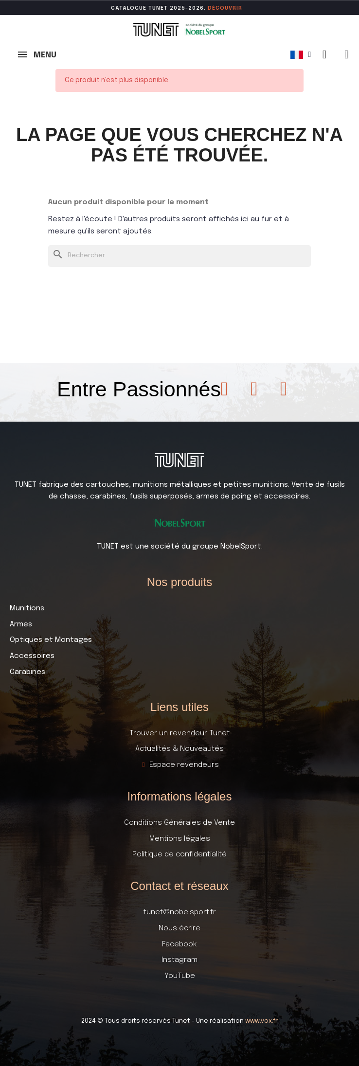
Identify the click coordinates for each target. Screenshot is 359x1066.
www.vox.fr (261, 1021)
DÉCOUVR (222, 8)
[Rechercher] (179, 256)
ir (239, 8)
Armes (21, 624)
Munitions (27, 608)
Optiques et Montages (51, 640)
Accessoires (32, 656)
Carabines (27, 672)
